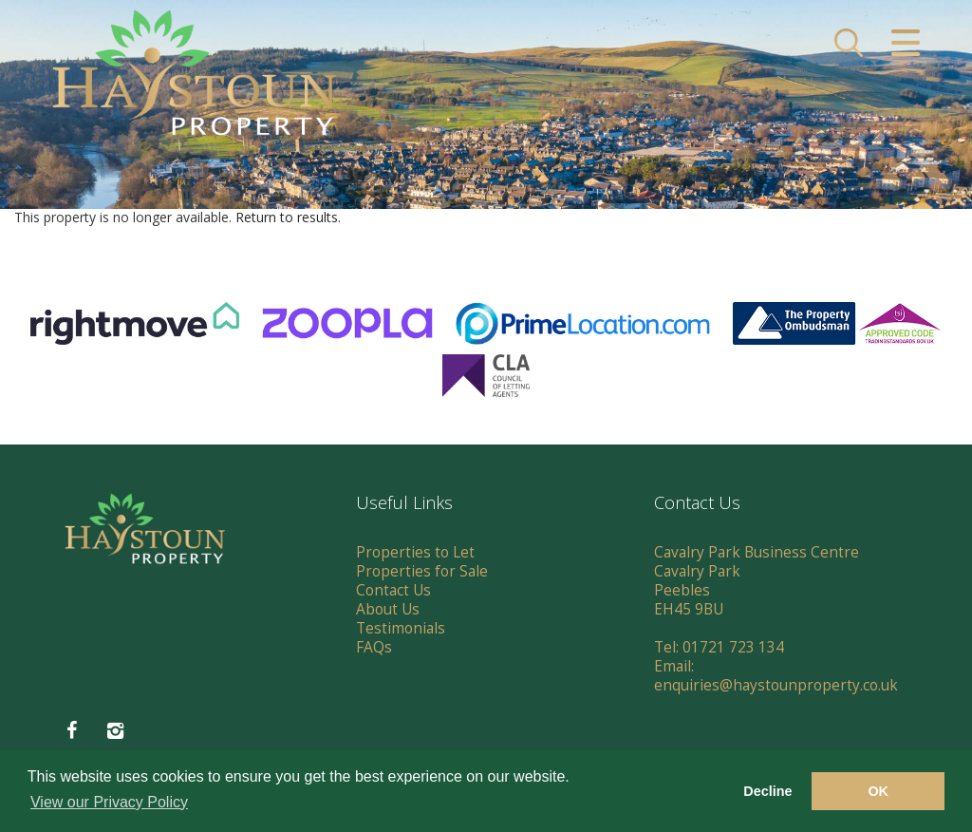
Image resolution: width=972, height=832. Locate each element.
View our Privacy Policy (109, 802)
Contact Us (393, 590)
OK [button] (878, 791)
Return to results (286, 217)
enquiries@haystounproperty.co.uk (776, 685)
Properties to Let (415, 552)
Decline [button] (767, 791)
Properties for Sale (422, 571)
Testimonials (400, 628)
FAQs (374, 647)
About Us (388, 609)
